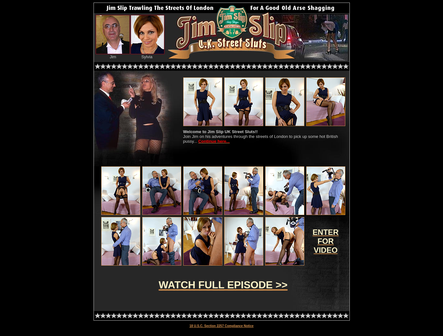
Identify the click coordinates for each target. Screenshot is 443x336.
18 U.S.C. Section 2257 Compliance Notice (221, 326)
